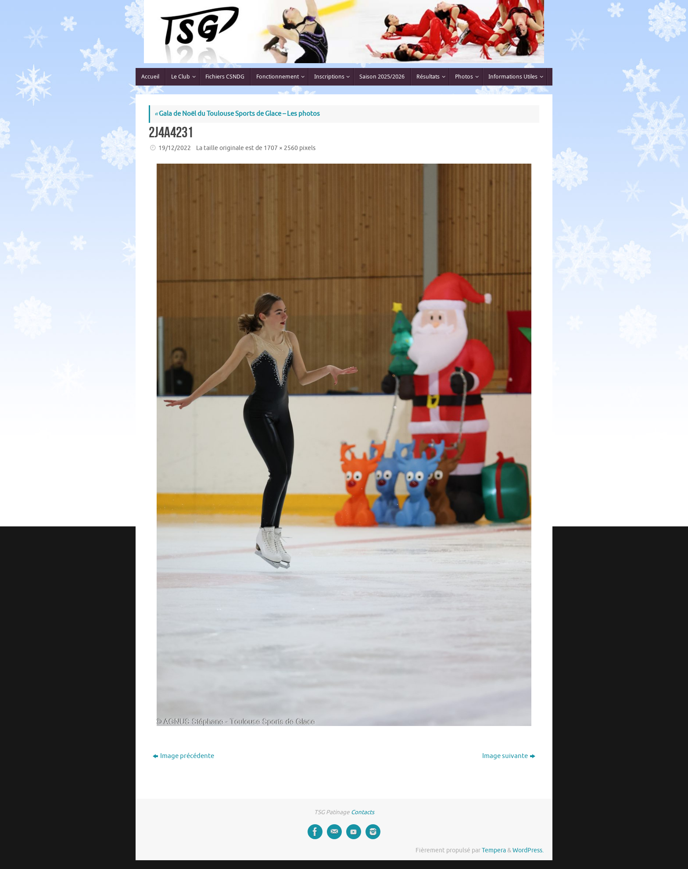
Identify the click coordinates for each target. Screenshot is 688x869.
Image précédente (183, 756)
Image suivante (508, 756)
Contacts (362, 812)
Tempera (494, 850)
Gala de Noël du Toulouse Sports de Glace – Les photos (237, 114)
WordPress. (528, 850)
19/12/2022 (174, 148)
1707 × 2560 (281, 148)
